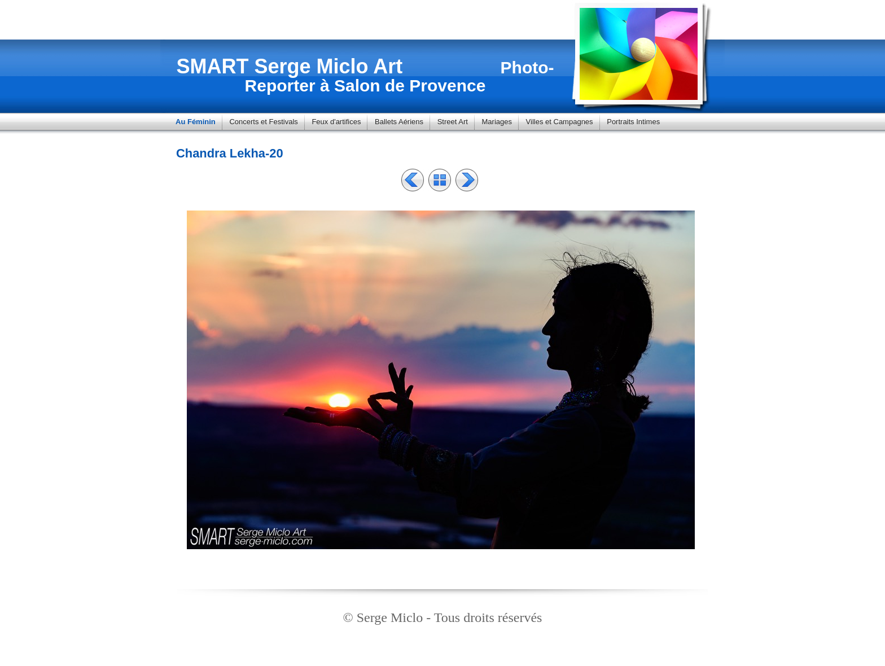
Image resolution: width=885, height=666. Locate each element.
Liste (439, 180)
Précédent (412, 180)
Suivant (466, 180)
